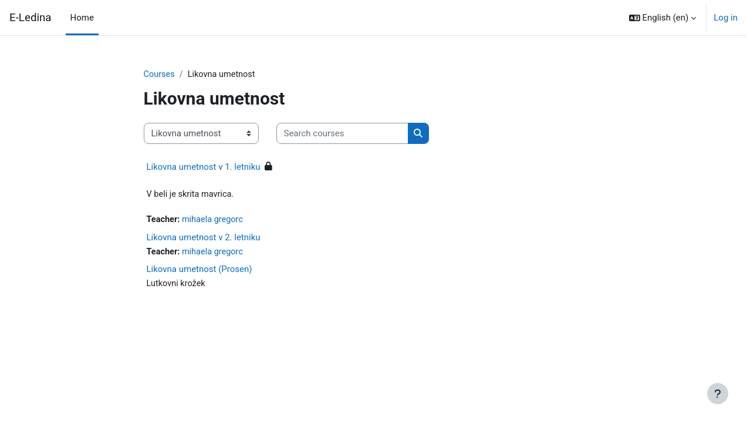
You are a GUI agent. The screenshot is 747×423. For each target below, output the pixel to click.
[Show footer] (717, 393)
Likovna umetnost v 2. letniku (204, 239)
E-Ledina (30, 17)
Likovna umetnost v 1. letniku (204, 167)
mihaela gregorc (214, 221)
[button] (662, 17)
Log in (726, 17)
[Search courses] (342, 134)
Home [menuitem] (82, 17)
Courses (160, 74)
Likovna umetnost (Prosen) (199, 271)
